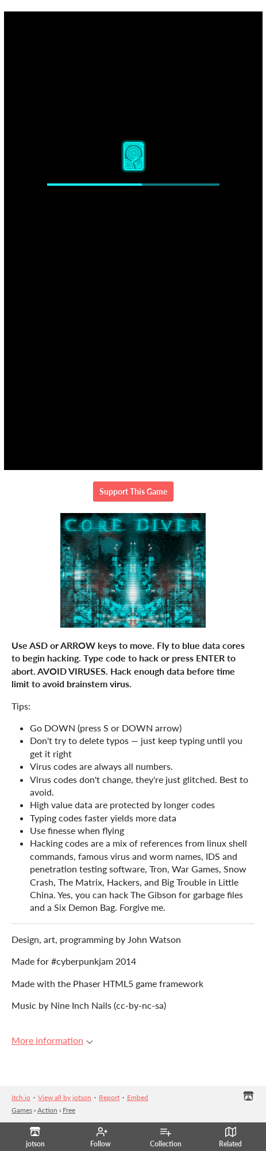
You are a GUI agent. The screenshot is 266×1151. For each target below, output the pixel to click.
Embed (137, 1097)
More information (52, 1040)
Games (21, 1110)
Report (109, 1097)
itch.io (20, 1097)
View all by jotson (64, 1097)
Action (47, 1110)
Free (69, 1110)
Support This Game (133, 491)
